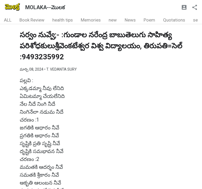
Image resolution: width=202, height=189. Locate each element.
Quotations (174, 20)
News (130, 20)
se (195, 20)
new (113, 20)
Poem (149, 20)
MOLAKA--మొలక (45, 7)
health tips (62, 20)
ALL (8, 20)
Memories (91, 20)
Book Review (31, 20)
